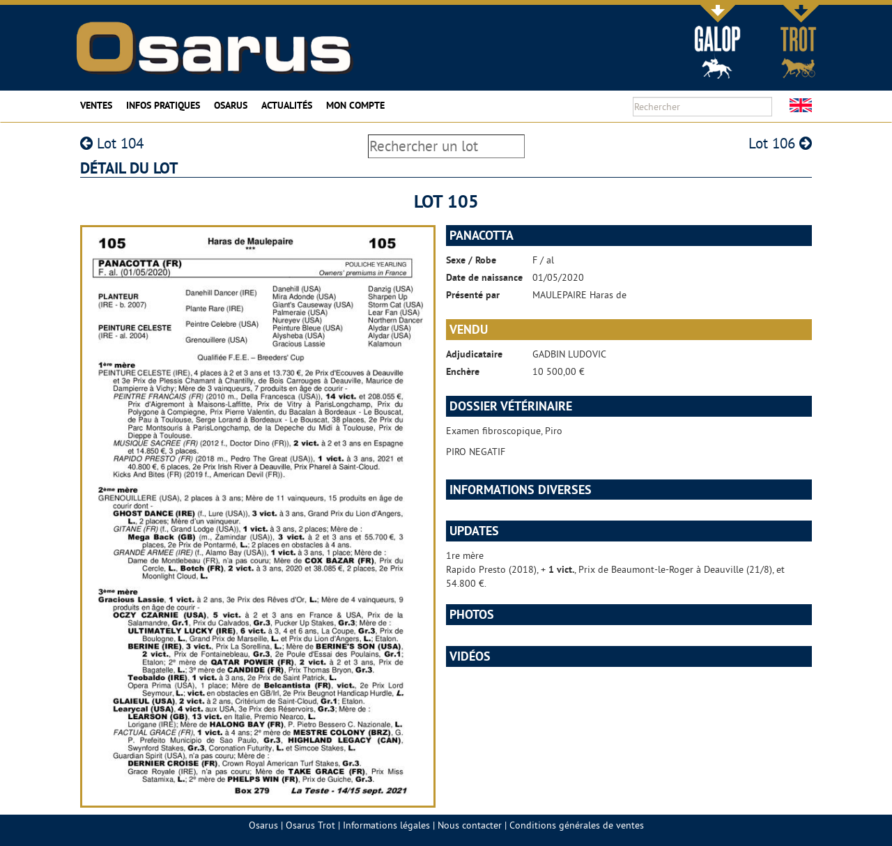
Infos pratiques (163, 105)
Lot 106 (780, 143)
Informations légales (386, 825)
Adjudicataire (474, 354)
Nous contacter (470, 825)
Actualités (286, 105)
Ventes (96, 105)
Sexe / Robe (471, 260)
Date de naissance (484, 277)
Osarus (230, 105)
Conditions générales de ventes (576, 825)
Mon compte (355, 105)
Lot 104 (112, 143)
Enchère (462, 371)
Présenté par (473, 295)
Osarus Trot (310, 825)
